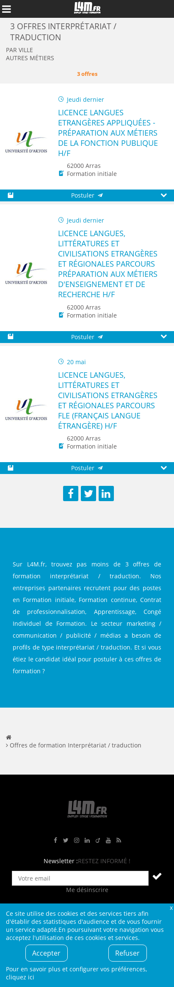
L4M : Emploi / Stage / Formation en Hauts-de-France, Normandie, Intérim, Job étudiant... (87, 9)
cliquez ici (20, 977)
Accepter (46, 953)
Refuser (127, 953)
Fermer (171, 907)
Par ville (19, 50)
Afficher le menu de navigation (6, 9)
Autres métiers (30, 58)
